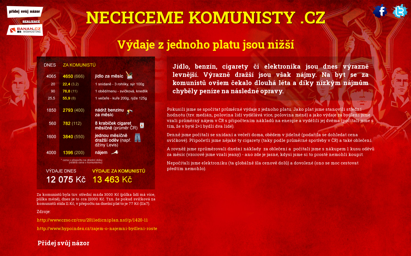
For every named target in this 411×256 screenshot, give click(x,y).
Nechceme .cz (205, 17)
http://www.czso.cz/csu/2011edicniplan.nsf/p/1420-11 (92, 220)
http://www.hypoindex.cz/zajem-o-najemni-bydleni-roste (97, 228)
